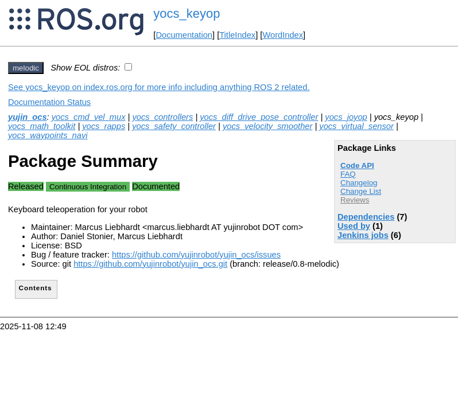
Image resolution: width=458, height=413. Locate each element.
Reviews (354, 200)
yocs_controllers (162, 117)
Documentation (184, 35)
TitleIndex (237, 35)
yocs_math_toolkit (41, 126)
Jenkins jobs (363, 235)
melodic (26, 68)
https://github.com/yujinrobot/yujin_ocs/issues (196, 254)
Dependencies (365, 216)
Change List (360, 191)
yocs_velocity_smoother (267, 126)
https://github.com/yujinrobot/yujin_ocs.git (150, 263)
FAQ (348, 174)
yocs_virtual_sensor (356, 126)
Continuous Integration (87, 186)
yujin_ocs (27, 117)
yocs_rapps (103, 126)
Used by (353, 226)
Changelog (358, 182)
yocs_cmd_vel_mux (89, 117)
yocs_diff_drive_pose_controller (259, 117)
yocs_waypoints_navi (48, 135)
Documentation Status (49, 102)
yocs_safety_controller (174, 126)
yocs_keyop (186, 13)
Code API (357, 165)
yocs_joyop (346, 117)
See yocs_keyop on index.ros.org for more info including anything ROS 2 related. (158, 87)
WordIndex (282, 35)
